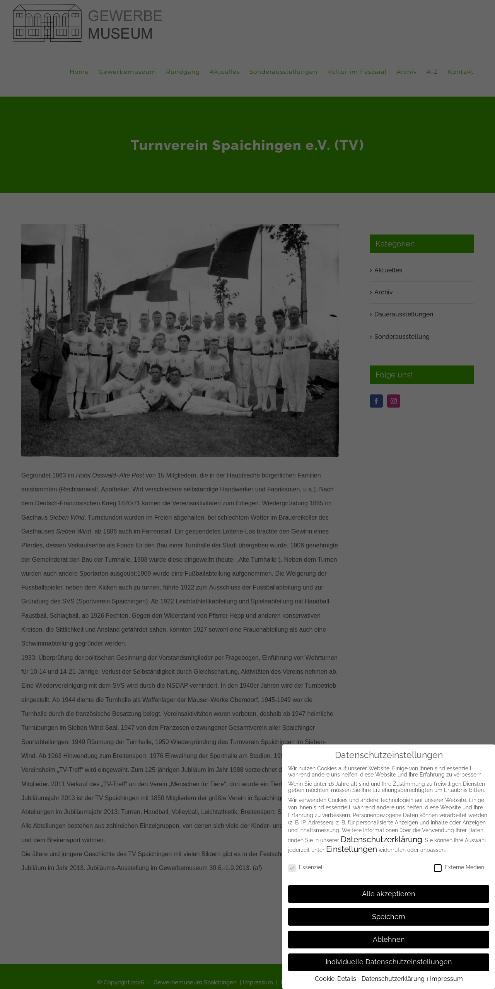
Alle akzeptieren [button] (388, 894)
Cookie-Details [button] (336, 978)
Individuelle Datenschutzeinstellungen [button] (389, 962)
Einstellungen (351, 849)
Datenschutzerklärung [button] (394, 978)
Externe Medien (459, 867)
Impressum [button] (446, 978)
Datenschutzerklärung (381, 839)
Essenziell (306, 867)
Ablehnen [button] (389, 939)
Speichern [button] (388, 917)
